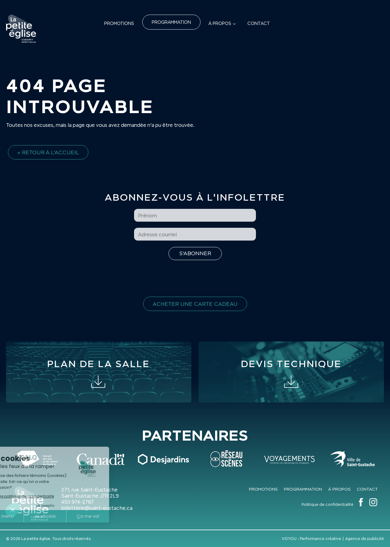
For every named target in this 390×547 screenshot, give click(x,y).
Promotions (119, 23)
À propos (219, 23)
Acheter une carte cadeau (195, 304)
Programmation (171, 22)
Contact (258, 23)
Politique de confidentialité (327, 504)
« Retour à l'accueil (48, 152)
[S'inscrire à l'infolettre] (195, 253)
